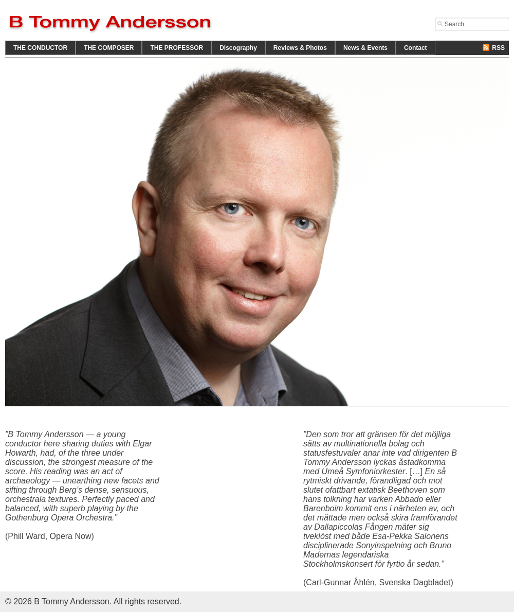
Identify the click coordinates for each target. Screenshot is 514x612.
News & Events (365, 47)
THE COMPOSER (109, 47)
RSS (498, 47)
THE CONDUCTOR (40, 47)
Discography (238, 47)
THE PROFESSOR (176, 47)
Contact (415, 47)
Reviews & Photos (300, 47)
